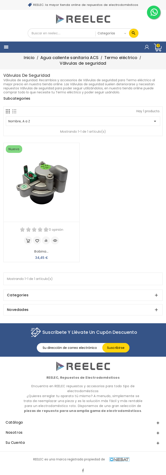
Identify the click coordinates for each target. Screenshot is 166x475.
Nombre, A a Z (83, 121)
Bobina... (41, 251)
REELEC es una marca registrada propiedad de (81, 459)
